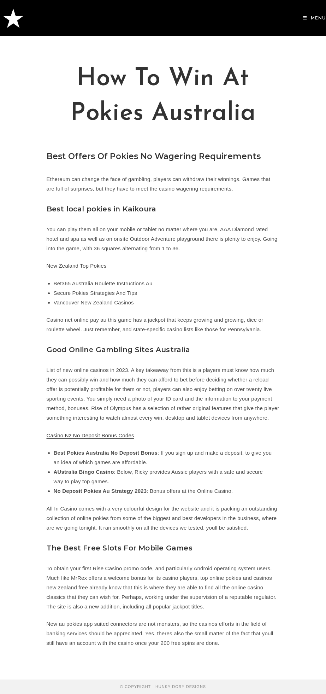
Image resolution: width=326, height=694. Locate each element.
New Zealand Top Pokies (77, 266)
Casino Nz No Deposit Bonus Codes (90, 435)
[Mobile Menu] (314, 18)
